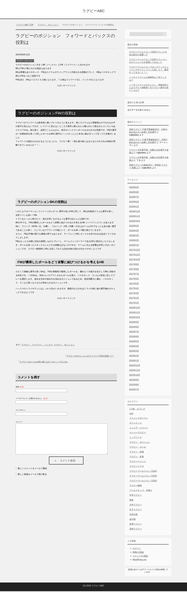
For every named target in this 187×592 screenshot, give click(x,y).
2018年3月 (134, 236)
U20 (131, 414)
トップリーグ (135, 438)
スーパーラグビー (137, 433)
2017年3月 (134, 294)
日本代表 (133, 515)
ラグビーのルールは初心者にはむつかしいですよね (43, 362)
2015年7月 (134, 390)
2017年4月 (134, 289)
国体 (131, 501)
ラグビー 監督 (136, 457)
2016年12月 (134, 308)
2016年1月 (134, 361)
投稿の (138, 553)
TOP (25, 25)
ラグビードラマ (136, 467)
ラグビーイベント (137, 462)
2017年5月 (134, 284)
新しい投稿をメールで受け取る (32, 475)
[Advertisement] (66, 94)
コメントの (140, 557)
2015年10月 (134, 376)
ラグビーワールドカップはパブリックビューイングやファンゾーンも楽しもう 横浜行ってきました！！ (149, 70)
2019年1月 (134, 207)
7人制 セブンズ (137, 410)
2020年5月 (134, 188)
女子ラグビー (135, 510)
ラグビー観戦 (135, 486)
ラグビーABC (93, 11)
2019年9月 (134, 193)
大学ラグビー (135, 505)
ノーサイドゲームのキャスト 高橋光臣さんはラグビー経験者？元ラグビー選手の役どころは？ (149, 88)
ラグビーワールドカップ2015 (143, 472)
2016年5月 (134, 342)
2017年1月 (134, 303)
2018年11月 (134, 217)
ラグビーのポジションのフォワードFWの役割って (89, 357)
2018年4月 (134, 231)
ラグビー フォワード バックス (37, 345)
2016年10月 (134, 318)
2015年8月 (134, 385)
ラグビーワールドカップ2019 (143, 477)
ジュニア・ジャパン (138, 428)
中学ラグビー (135, 496)
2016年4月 (134, 347)
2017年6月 (134, 279)
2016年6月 (134, 337)
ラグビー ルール (137, 448)
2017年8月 (134, 270)
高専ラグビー (135, 525)
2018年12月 (134, 212)
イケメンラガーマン (138, 419)
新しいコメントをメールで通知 (32, 469)
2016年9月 (134, 323)
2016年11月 (134, 313)
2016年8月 (134, 328)
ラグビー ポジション (25, 61)
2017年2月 (134, 299)
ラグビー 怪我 (136, 453)
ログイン (137, 549)
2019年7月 (134, 198)
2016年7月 (134, 332)
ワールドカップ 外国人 (140, 491)
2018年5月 (134, 226)
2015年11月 (134, 371)
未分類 (132, 520)
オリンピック (135, 424)
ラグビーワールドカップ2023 (143, 481)
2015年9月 (134, 380)
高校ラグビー (135, 530)
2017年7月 (134, 275)
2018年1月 (134, 246)
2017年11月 (134, 255)
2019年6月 (134, 202)
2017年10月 (134, 260)
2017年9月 (134, 265)
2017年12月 (134, 250)
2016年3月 (134, 352)
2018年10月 (134, 222)
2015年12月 (134, 366)
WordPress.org (139, 560)
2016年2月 (134, 356)
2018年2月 (134, 241)
